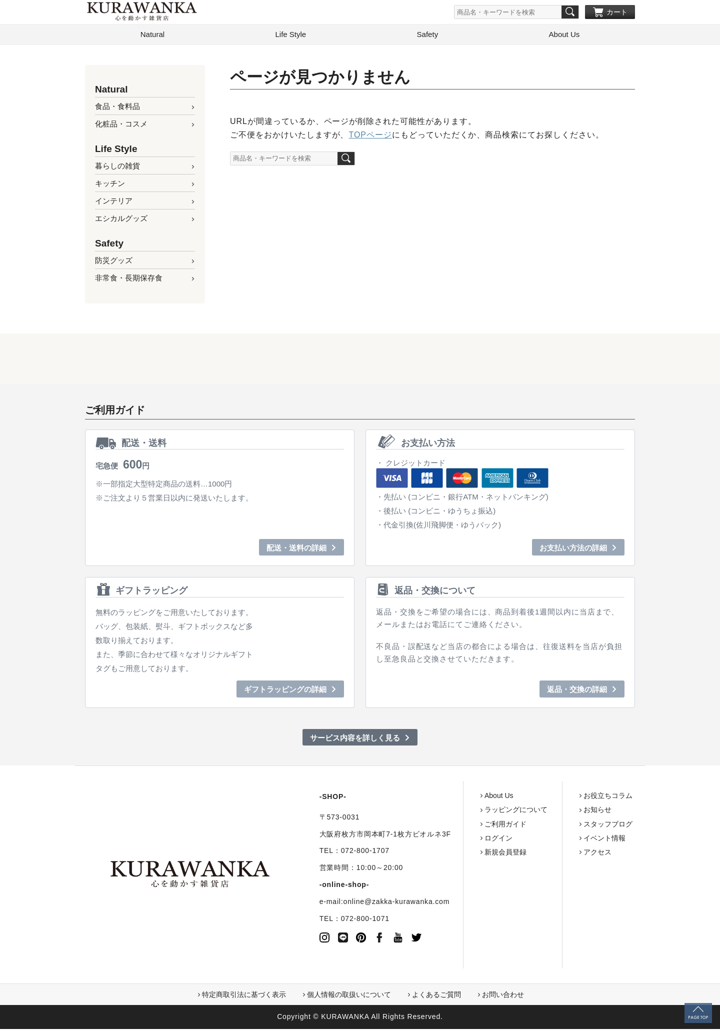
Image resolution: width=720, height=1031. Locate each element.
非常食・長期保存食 (128, 280)
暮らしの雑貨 (117, 168)
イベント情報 (566, 840)
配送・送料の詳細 (296, 550)
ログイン (460, 840)
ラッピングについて (477, 812)
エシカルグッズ (121, 220)
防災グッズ (113, 262)
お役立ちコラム (569, 798)
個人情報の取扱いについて (349, 997)
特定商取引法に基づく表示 (244, 997)
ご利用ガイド (467, 826)
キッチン (110, 185)
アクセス (559, 854)
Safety (427, 36)
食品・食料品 (117, 108)
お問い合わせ (503, 997)
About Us (564, 36)
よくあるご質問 (436, 997)
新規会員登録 (467, 854)
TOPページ (370, 136)
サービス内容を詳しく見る (355, 740)
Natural (152, 36)
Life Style (290, 36)
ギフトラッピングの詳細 (285, 691)
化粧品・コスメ (121, 126)
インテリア (113, 202)
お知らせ (559, 812)
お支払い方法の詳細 (573, 550)
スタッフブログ (569, 826)
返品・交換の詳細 (577, 691)
